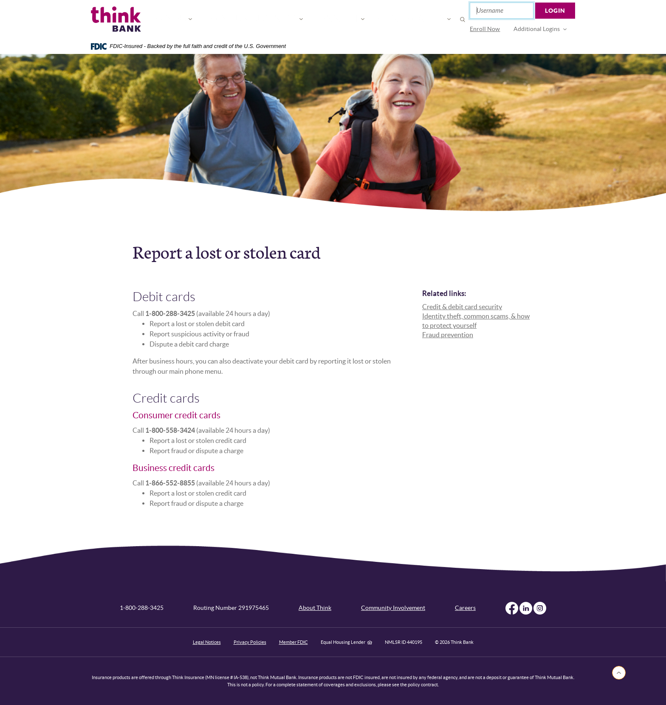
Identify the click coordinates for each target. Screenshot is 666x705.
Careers (465, 607)
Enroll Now (485, 28)
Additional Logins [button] (537, 28)
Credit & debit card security (462, 306)
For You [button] (198, 19)
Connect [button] (328, 19)
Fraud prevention (447, 334)
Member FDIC (293, 642)
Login (555, 10)
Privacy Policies (250, 642)
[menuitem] (485, 29)
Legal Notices (207, 642)
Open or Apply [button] (387, 19)
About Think (315, 607)
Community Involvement (393, 607)
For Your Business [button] (262, 19)
